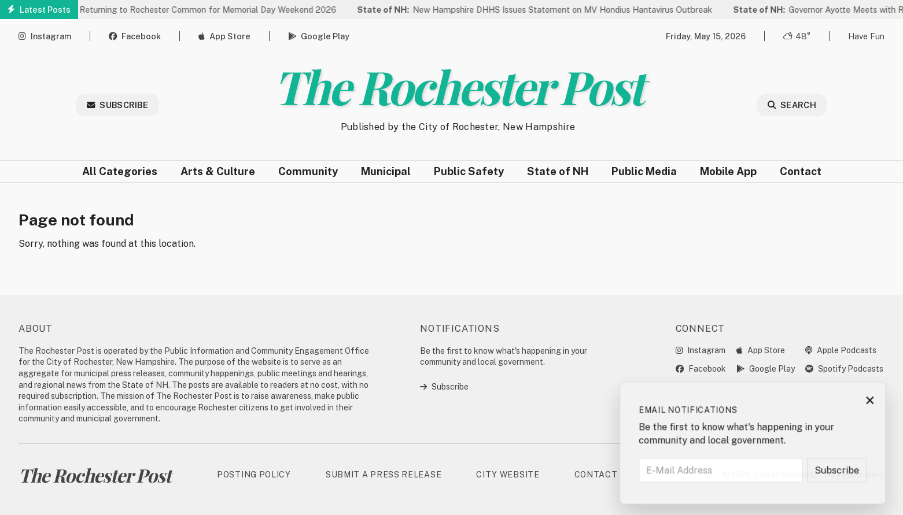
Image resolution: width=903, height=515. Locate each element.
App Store (224, 36)
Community (308, 171)
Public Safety (469, 171)
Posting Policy (254, 474)
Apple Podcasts (840, 350)
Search (792, 105)
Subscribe (117, 105)
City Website (507, 474)
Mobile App (728, 171)
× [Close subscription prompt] (875, 403)
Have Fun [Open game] (866, 36)
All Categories (119, 171)
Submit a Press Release (383, 474)
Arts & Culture (217, 171)
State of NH (557, 171)
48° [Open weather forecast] (796, 36)
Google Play (318, 36)
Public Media (644, 171)
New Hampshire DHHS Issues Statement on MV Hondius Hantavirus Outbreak (537, 9)
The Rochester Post (458, 86)
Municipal (386, 171)
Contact (800, 171)
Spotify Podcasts (844, 368)
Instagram (45, 36)
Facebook (135, 36)
